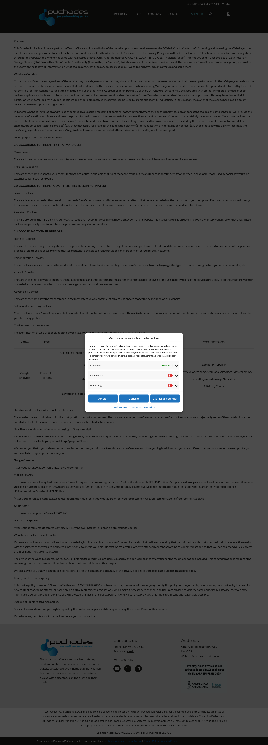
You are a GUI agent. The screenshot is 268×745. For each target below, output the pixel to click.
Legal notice (149, 407)
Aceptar (103, 398)
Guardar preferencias (165, 398)
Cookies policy (120, 407)
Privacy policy (135, 407)
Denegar (134, 398)
